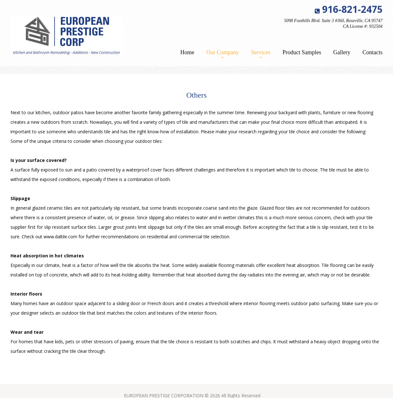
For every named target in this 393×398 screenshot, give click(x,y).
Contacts (372, 53)
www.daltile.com (60, 237)
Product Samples (302, 53)
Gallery (341, 53)
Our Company (222, 53)
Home (187, 53)
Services (261, 53)
